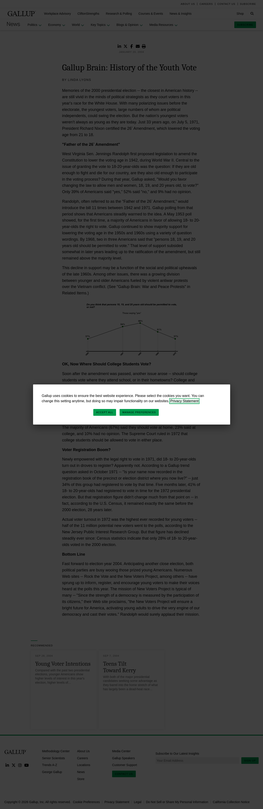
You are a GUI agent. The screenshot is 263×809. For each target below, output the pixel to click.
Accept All (104, 412)
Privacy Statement (184, 401)
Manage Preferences (139, 412)
